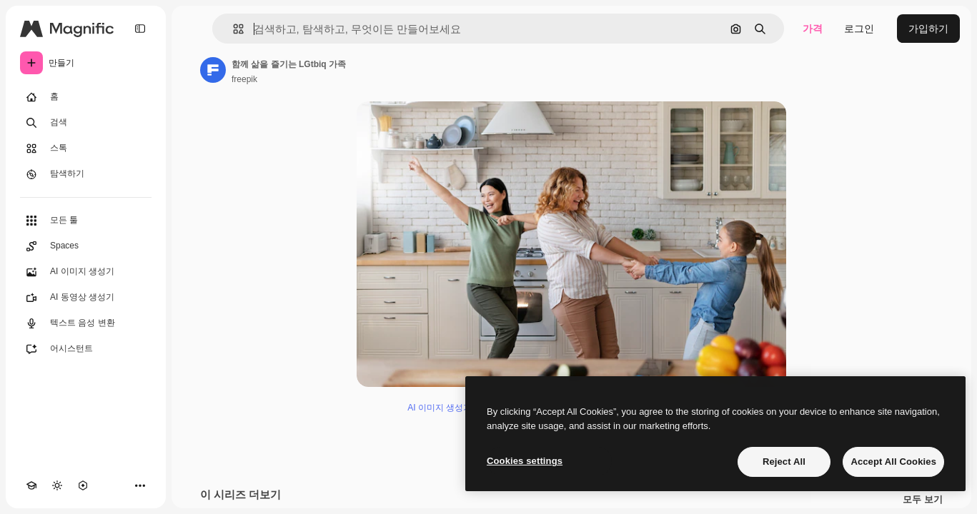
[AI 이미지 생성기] (86, 272)
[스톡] (86, 148)
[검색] (86, 122)
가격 (813, 28)
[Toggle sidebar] (140, 28)
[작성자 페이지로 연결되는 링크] (213, 70)
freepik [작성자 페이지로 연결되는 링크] (244, 79)
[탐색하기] (86, 174)
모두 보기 (923, 500)
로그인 (859, 28)
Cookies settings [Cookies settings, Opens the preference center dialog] (524, 460)
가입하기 (928, 28)
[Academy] (31, 485)
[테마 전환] (57, 485)
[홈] (86, 97)
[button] (232, 29)
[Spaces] (86, 246)
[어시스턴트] (86, 349)
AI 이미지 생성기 (439, 408)
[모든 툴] (86, 220)
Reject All (784, 461)
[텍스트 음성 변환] (86, 323)
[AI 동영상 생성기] (86, 297)
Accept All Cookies (893, 461)
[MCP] (82, 485)
